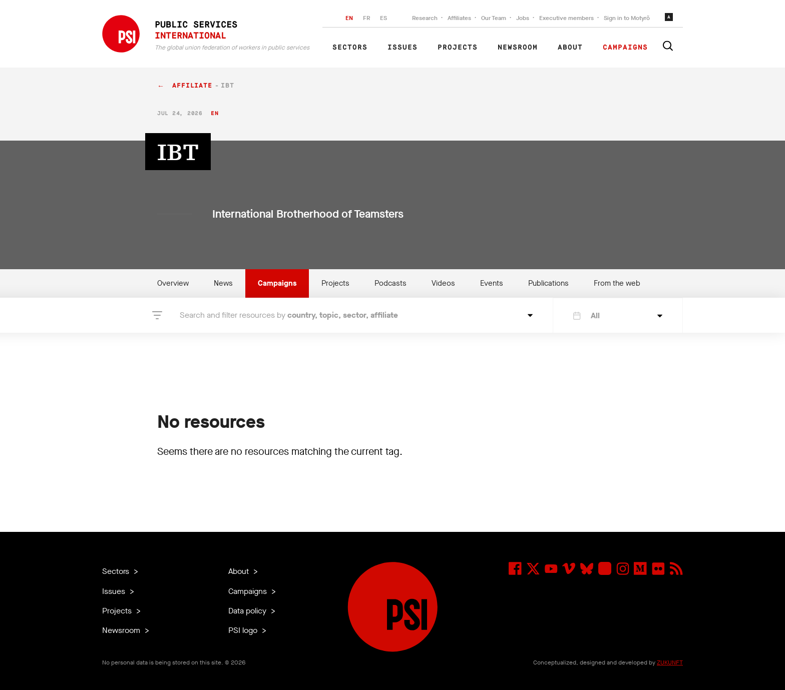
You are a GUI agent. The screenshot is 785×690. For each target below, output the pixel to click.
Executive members (566, 18)
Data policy (248, 610)
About (570, 47)
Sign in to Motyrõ (627, 18)
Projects (458, 47)
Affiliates (459, 18)
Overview (173, 283)
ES (383, 18)
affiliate (192, 86)
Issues (402, 47)
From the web (617, 283)
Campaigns (625, 47)
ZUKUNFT (670, 662)
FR (366, 18)
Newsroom (518, 47)
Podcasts (390, 283)
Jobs (522, 18)
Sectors (349, 47)
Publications (548, 283)
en (214, 113)
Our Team (493, 18)
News (223, 283)
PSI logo (243, 630)
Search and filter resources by (289, 315)
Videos (443, 283)
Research (425, 18)
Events (491, 283)
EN (349, 18)
